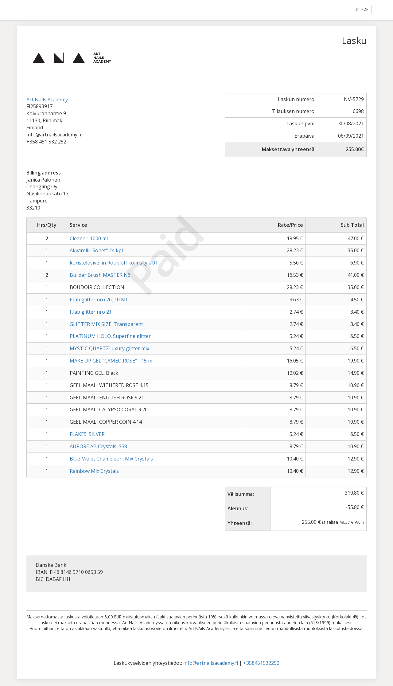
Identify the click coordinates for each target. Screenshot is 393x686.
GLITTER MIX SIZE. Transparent (106, 324)
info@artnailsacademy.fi (210, 663)
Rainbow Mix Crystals (94, 471)
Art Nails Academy (47, 99)
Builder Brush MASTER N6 (100, 275)
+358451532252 (261, 663)
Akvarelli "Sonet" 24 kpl (96, 250)
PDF (362, 9)
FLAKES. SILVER (87, 434)
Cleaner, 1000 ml (89, 238)
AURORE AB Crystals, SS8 (98, 446)
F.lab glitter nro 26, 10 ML (99, 299)
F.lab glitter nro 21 (91, 311)
